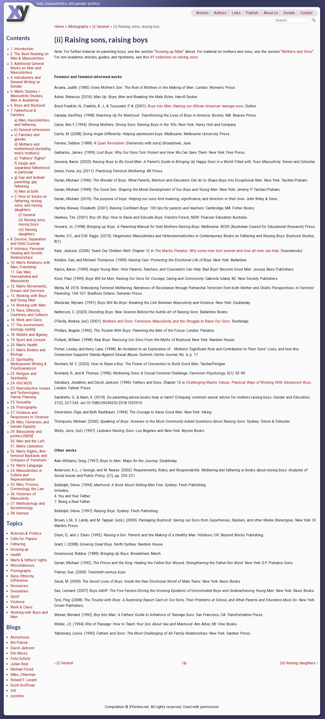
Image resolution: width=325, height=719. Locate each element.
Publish (252, 13)
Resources (19, 586)
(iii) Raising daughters (28, 231)
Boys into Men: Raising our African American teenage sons (195, 106)
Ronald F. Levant (23, 680)
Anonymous (19, 637)
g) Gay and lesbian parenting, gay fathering (29, 182)
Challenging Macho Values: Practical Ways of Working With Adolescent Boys (248, 382)
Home (59, 26)
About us (271, 13)
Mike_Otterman (22, 674)
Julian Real (19, 664)
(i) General (100, 26)
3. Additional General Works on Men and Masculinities (27, 68)
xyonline (17, 696)
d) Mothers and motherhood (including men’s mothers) (32, 148)
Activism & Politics (26, 533)
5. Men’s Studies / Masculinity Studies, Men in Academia (26, 95)
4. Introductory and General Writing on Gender (25, 82)
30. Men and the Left (27, 441)
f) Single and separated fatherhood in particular (32, 167)
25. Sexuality (20, 402)
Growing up (19, 549)
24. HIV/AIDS (21, 383)
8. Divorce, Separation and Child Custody (28, 241)
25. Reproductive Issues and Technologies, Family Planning (30, 392)
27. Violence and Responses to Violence (29, 414)
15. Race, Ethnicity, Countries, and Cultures (29, 312)
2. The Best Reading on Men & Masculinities (29, 56)
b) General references (32, 130)
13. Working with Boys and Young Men (28, 298)
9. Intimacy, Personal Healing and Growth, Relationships (27, 253)
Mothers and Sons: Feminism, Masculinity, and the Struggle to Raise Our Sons (166, 321)
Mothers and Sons (297, 51)
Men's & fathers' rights (28, 560)
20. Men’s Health (24, 345)
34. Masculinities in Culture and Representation (26, 475)
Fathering (17, 544)
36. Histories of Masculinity (23, 496)
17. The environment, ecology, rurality (27, 327)
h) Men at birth (26, 191)
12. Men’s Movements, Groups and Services (28, 288)
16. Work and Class (26, 320)
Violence (17, 602)
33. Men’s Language (26, 465)
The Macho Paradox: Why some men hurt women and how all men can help (217, 251)
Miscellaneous (22, 565)
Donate (289, 13)
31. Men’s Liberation (26, 446)
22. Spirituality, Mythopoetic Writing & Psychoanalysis (28, 364)
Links (236, 13)
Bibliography (78, 26)
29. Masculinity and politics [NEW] (26, 433)
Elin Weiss (19, 653)
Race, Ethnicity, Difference (22, 578)
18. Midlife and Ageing (28, 334)
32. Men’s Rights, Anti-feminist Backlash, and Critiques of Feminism (28, 455)
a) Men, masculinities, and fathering (32, 122)
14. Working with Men (28, 305)
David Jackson (22, 648)
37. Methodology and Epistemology (27, 505)
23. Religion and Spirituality (23, 375)
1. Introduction (22, 49)
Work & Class (21, 607)
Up (184, 663)
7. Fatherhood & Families (23, 112)
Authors (220, 13)
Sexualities (19, 591)
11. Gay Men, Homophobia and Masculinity (24, 276)
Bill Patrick (19, 642)
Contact (306, 13)
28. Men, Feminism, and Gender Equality (29, 424)
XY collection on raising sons (174, 57)
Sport (14, 596)
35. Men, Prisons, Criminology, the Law (27, 486)
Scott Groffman (22, 685)
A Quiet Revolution (109, 143)
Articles (202, 13)
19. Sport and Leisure (27, 340)
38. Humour (19, 513)
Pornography (20, 571)
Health (15, 555)
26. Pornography (23, 407)
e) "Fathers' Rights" (30, 158)
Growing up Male (169, 51)
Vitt (13, 690)
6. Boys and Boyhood (27, 105)
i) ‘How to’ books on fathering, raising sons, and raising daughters (30, 203)
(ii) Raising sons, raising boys (32, 222)
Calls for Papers (23, 539)
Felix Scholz (20, 658)
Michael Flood (22, 669)
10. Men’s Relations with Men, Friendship (30, 264)
